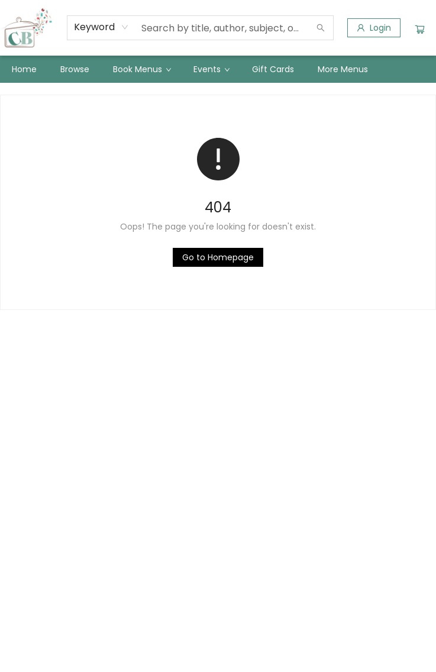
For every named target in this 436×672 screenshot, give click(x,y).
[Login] (374, 27)
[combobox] (101, 27)
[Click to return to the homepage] (218, 257)
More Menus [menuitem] (343, 69)
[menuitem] (24, 69)
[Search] (320, 28)
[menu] (218, 69)
